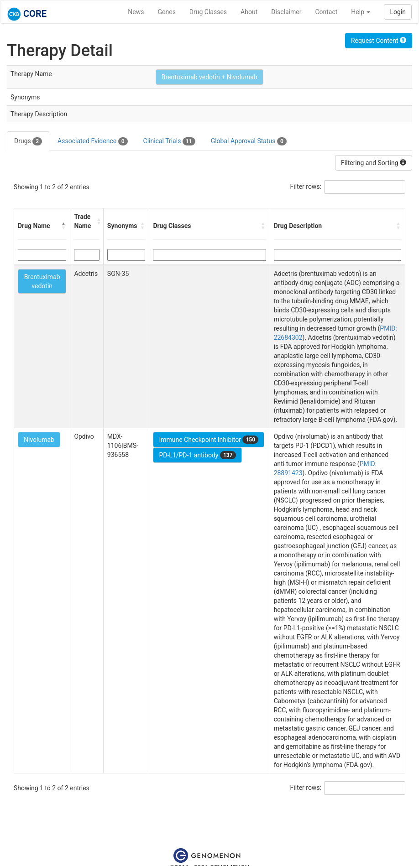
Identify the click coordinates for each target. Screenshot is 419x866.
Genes (167, 12)
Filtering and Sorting (373, 162)
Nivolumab (39, 439)
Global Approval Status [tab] (249, 141)
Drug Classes (208, 12)
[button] (63, 225)
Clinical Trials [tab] (169, 141)
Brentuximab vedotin (42, 281)
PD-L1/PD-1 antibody (197, 455)
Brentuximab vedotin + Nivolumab (209, 77)
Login (398, 12)
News (136, 12)
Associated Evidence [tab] (92, 141)
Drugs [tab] (28, 141)
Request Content (378, 40)
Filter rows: (306, 186)
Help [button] (360, 12)
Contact (326, 12)
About (249, 12)
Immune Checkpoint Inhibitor (208, 440)
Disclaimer (286, 12)
